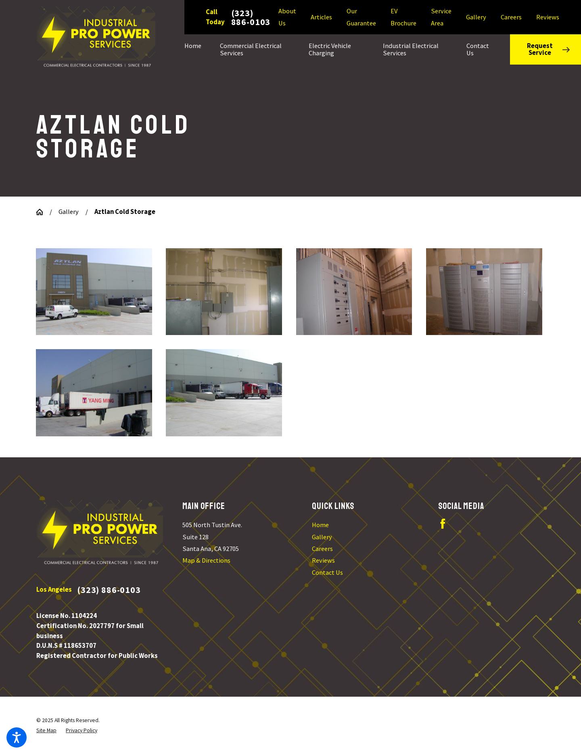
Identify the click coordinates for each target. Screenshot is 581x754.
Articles (321, 17)
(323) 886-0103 (251, 17)
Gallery (476, 17)
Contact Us (327, 572)
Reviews (547, 17)
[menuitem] (197, 49)
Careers (511, 17)
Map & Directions (206, 560)
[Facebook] (443, 524)
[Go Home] (43, 212)
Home (320, 525)
